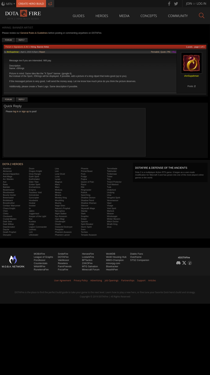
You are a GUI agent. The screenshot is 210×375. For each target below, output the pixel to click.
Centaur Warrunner (11, 205)
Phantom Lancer (62, 235)
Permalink (155, 52)
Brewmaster (8, 197)
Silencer (84, 205)
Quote (163, 52)
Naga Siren (60, 205)
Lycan (57, 179)
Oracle (58, 224)
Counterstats (41, 263)
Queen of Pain (87, 182)
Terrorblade (112, 168)
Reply (22, 40)
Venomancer (112, 200)
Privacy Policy (81, 280)
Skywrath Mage (88, 208)
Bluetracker (112, 266)
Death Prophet (9, 232)
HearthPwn (112, 269)
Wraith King (112, 224)
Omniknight (60, 221)
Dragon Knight (35, 171)
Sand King (85, 195)
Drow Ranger (35, 174)
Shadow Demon (88, 197)
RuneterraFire (41, 269)
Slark (83, 213)
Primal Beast (86, 171)
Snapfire (85, 216)
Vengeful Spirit (113, 197)
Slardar (84, 211)
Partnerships (127, 280)
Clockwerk (7, 216)
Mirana (58, 195)
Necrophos (60, 211)
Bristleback (8, 200)
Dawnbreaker (9, 227)
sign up (25, 111)
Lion (57, 171)
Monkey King (61, 197)
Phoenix (84, 168)
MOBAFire (39, 253)
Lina (57, 168)
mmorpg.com (113, 263)
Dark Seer (7, 221)
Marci (57, 184)
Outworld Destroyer (63, 227)
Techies (84, 232)
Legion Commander (38, 227)
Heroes (102, 16)
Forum (8, 40)
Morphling (59, 200)
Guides (78, 16)
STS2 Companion (139, 260)
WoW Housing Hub (116, 257)
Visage (110, 205)
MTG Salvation (90, 266)
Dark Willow (8, 224)
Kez (31, 219)
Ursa (109, 195)
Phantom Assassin (63, 232)
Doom (31, 168)
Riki (82, 187)
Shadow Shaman (88, 203)
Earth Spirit (34, 176)
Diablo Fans (136, 253)
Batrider (6, 187)
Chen (5, 211)
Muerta (58, 203)
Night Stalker (61, 213)
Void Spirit (111, 208)
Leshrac (32, 229)
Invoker (32, 205)
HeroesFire (88, 253)
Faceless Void (35, 192)
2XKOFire (87, 263)
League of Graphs (43, 257)
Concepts (148, 16)
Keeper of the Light (37, 216)
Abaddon (7, 168)
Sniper (84, 219)
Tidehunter (111, 171)
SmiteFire (63, 253)
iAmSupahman (13, 52)
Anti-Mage (7, 176)
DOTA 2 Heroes (12, 164)
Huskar (32, 203)
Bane (5, 184)
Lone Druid (60, 174)
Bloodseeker (8, 192)
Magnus (58, 182)
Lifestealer (33, 235)
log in (15, 111)
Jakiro (31, 211)
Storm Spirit (86, 227)
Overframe (135, 257)
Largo (31, 224)
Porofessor (39, 260)
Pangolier (59, 229)
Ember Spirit (34, 184)
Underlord (111, 190)
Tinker (109, 176)
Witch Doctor (112, 221)
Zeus (109, 227)
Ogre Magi (59, 219)
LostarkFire (88, 257)
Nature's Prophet (62, 208)
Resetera (63, 263)
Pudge (84, 176)
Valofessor (63, 260)
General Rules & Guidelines (34, 33)
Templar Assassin (89, 235)
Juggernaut (34, 213)
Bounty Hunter (9, 195)
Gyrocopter (34, 197)
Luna (57, 176)
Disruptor (7, 235)
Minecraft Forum (90, 269)
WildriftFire (39, 266)
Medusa (58, 190)
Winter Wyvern (113, 219)
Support (141, 280)
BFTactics (87, 260)
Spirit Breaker (87, 224)
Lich (31, 232)
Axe (4, 182)
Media (124, 16)
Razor (83, 184)
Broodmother (9, 203)
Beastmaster (8, 190)
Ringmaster (86, 190)
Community (178, 16)
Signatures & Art (21, 47)
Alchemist (7, 171)
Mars (57, 187)
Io (30, 208)
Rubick (84, 192)
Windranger (112, 216)
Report (42, 52)
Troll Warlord (112, 184)
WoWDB (110, 253)
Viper (109, 203)
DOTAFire (63, 257)
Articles (152, 280)
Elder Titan (34, 182)
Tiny (109, 179)
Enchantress (34, 187)
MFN (9, 4)
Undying (110, 192)
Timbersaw (112, 174)
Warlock (110, 211)
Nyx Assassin (61, 216)
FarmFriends (65, 266)
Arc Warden (8, 179)
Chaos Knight (9, 208)
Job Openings (111, 280)
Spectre (84, 221)
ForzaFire (63, 269)
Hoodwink (33, 200)
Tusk (109, 187)
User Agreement (62, 280)
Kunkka (32, 221)
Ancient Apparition (11, 174)
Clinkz (6, 213)
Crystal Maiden (9, 219)
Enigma (32, 190)
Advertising (96, 280)
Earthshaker (34, 179)
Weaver (110, 213)
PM (168, 52)
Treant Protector (114, 182)
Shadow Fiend (87, 200)
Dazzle (6, 229)
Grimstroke (34, 195)
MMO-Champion (115, 260)
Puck (83, 174)
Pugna (84, 179)
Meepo (58, 192)
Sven (83, 229)
